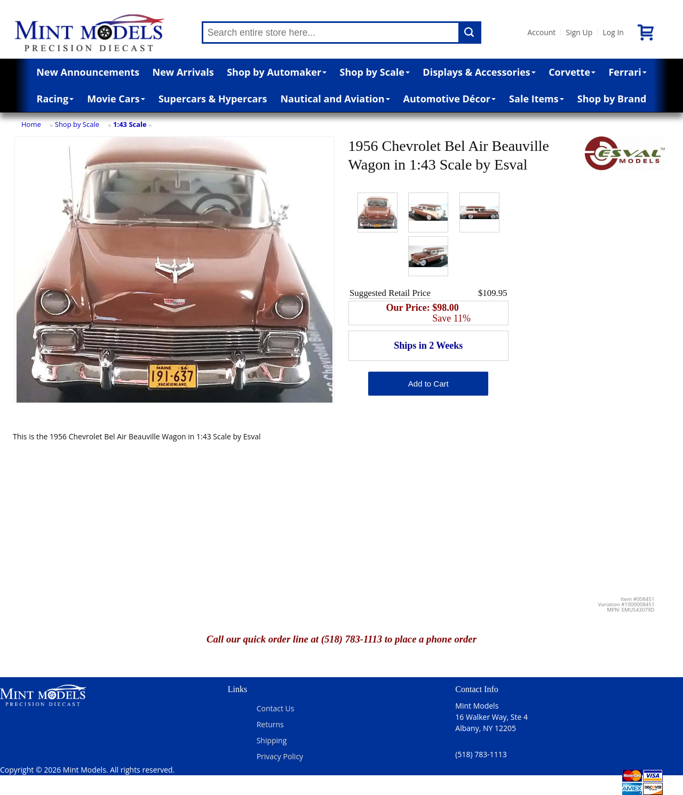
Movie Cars (116, 98)
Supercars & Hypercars (212, 98)
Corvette (572, 72)
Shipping (272, 740)
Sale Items (536, 98)
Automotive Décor (449, 98)
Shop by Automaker (277, 72)
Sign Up (579, 32)
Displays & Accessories (479, 72)
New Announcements (87, 72)
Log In (612, 32)
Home (31, 124)
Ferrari (627, 72)
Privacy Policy (280, 756)
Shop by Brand (612, 98)
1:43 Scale (130, 124)
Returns (270, 724)
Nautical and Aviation (335, 98)
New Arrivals (183, 72)
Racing (55, 98)
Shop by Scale (375, 72)
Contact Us (276, 708)
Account (542, 32)
